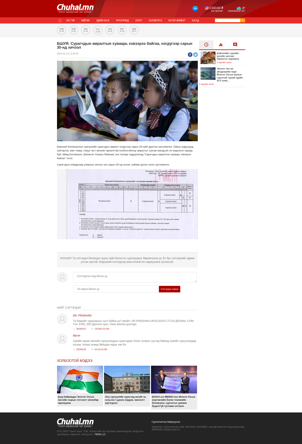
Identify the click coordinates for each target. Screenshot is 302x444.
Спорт (138, 20)
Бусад (195, 20)
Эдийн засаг (102, 20)
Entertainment (177, 20)
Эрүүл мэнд (122, 20)
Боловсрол (155, 20)
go (242, 19)
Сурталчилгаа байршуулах (166, 422)
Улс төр (70, 20)
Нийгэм (85, 20)
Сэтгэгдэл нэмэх (169, 289)
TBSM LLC (100, 434)
